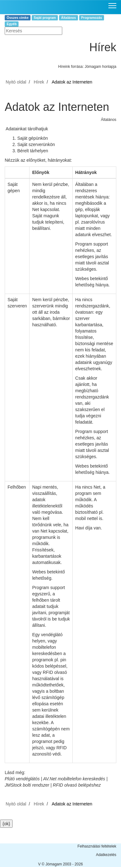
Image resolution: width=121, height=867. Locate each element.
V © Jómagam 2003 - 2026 (60, 864)
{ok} (6, 823)
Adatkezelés (106, 855)
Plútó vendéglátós (22, 778)
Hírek (39, 81)
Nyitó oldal (16, 81)
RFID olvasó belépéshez (77, 785)
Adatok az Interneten (72, 81)
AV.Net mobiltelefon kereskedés (74, 778)
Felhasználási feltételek (96, 846)
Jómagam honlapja (100, 66)
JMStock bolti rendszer (27, 785)
